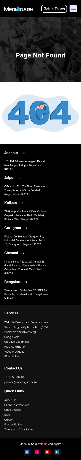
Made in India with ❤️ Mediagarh (40, 444)
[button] (73, 8)
